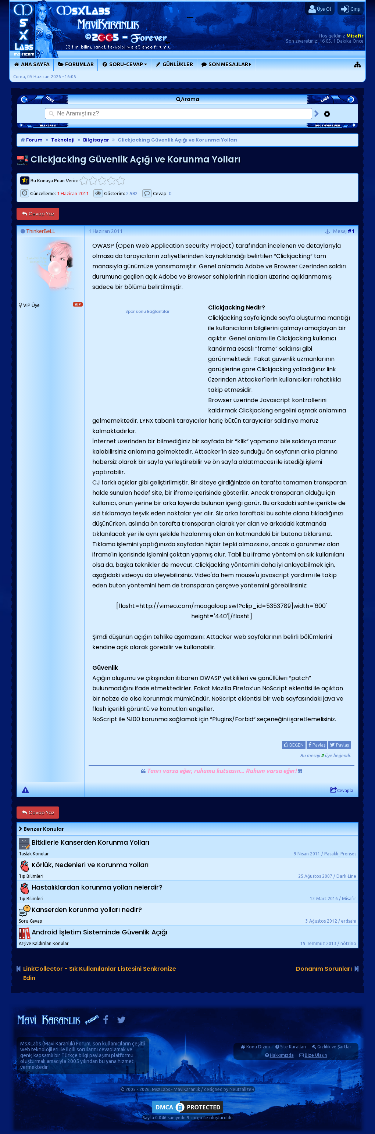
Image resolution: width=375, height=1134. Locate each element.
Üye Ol (319, 9)
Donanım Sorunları (324, 969)
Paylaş (316, 744)
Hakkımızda (282, 1055)
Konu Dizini (258, 1046)
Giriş (350, 9)
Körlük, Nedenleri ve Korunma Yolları (90, 865)
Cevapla (341, 790)
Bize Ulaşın (316, 1055)
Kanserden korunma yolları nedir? (87, 910)
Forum (32, 139)
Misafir (355, 35)
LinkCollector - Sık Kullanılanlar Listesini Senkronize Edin (99, 973)
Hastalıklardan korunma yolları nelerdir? (97, 887)
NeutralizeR (241, 1089)
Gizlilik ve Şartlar (334, 1046)
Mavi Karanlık (59, 1044)
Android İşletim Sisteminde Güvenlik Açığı (99, 932)
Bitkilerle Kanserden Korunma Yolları (90, 842)
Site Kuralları (293, 1046)
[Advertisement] (147, 361)
